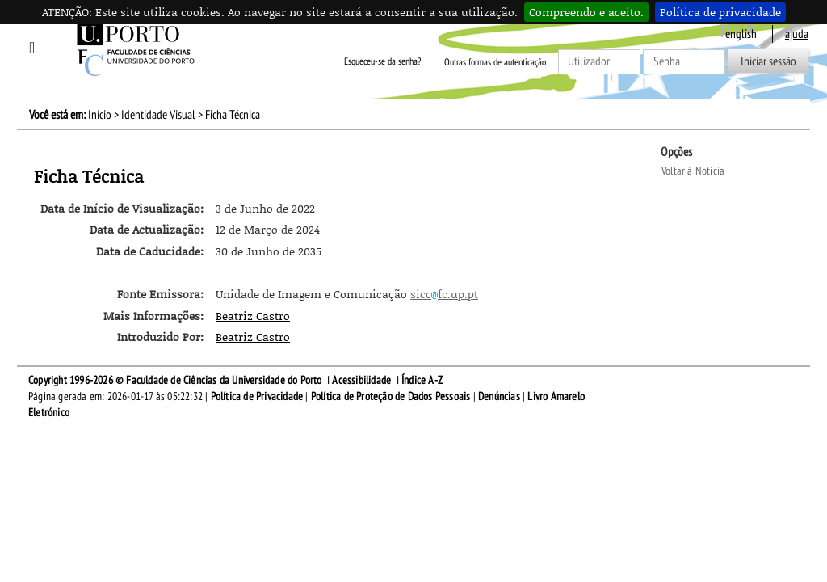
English (741, 34)
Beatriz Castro (253, 315)
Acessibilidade (361, 380)
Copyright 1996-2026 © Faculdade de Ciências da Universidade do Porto (175, 380)
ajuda (796, 34)
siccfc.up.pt (444, 294)
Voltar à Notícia (692, 171)
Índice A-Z (422, 380)
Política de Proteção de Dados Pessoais (391, 396)
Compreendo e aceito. (586, 11)
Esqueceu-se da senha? (382, 62)
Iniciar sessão (768, 61)
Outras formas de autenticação (495, 62)
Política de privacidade (720, 11)
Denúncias (499, 396)
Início (99, 115)
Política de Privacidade (257, 396)
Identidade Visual (158, 115)
